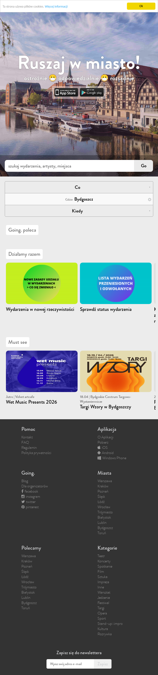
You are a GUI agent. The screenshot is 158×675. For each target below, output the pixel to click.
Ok (141, 6)
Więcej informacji (56, 6)
